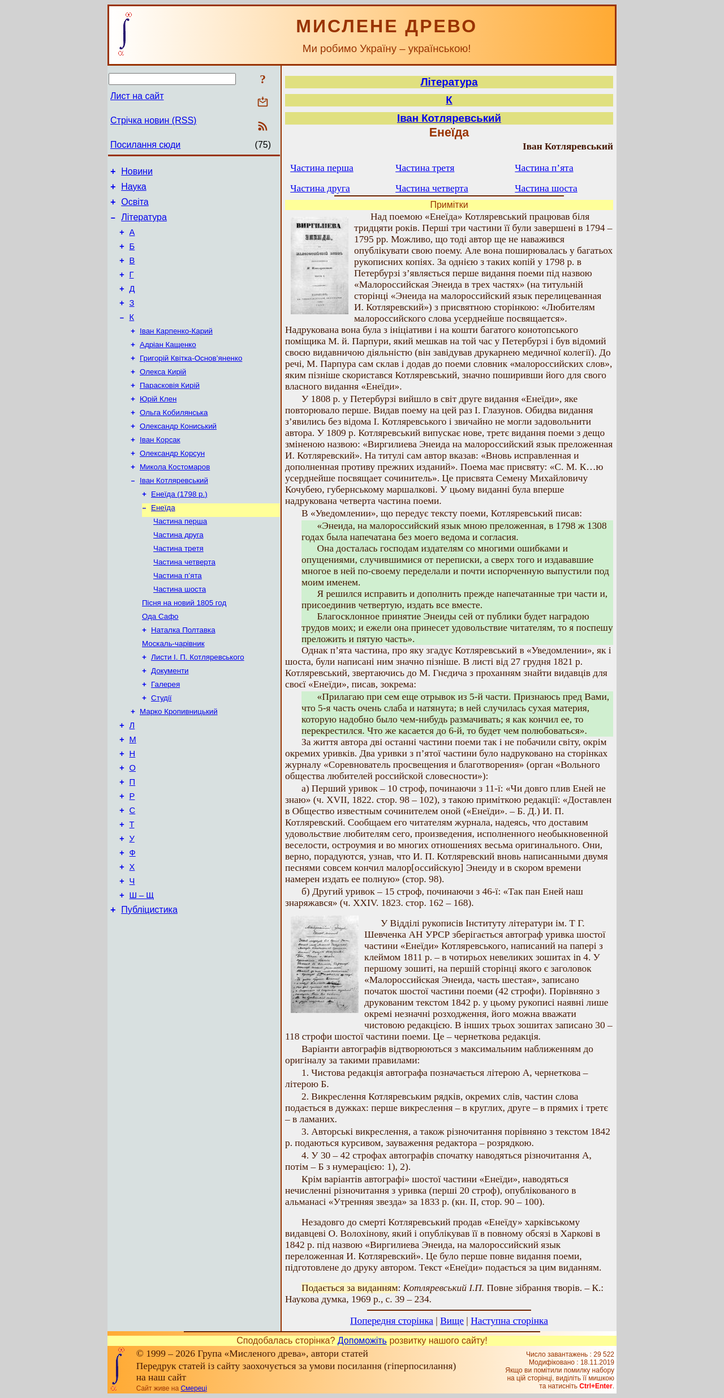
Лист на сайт (137, 96)
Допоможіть (362, 1340)
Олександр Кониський (178, 454)
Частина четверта (184, 601)
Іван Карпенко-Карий (176, 351)
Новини (137, 173)
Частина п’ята (177, 616)
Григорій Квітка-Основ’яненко (191, 380)
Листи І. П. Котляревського (197, 704)
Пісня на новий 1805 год (184, 645)
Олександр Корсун (172, 483)
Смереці (193, 1388)
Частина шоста (179, 630)
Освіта (135, 207)
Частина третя (178, 586)
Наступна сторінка (509, 1320)
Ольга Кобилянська (174, 439)
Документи (170, 719)
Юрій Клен (158, 424)
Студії (161, 748)
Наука (133, 190)
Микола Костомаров (175, 498)
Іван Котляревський (174, 512)
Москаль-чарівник (173, 689)
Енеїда (163, 542)
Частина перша (180, 557)
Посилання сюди (145, 144)
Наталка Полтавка (183, 674)
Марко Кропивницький (179, 763)
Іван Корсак (160, 468)
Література (144, 224)
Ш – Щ (142, 968)
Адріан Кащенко (168, 365)
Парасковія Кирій (170, 409)
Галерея (165, 733)
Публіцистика (149, 985)
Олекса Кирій (163, 395)
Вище (452, 1320)
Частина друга (178, 571)
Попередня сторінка (391, 1320)
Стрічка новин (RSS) (153, 120)
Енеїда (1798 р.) (179, 527)
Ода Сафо (160, 660)
